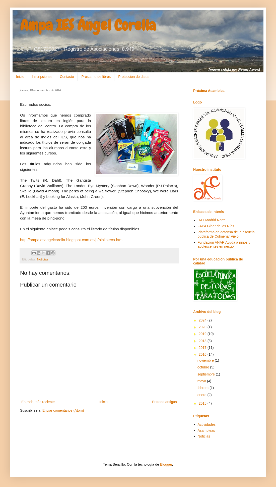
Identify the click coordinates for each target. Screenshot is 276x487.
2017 (203, 348)
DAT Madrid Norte (212, 220)
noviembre (206, 360)
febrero (203, 388)
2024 (203, 320)
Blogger (166, 464)
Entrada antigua (164, 402)
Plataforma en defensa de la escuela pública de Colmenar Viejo (226, 234)
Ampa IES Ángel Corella (88, 25)
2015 (203, 403)
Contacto (67, 77)
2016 (203, 354)
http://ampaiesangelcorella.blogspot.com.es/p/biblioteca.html (71, 240)
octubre (203, 367)
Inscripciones (42, 77)
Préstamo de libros (96, 77)
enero (202, 395)
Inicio (20, 77)
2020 (203, 327)
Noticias (42, 259)
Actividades (207, 424)
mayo (202, 381)
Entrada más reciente (38, 402)
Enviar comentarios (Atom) (63, 410)
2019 (203, 334)
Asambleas (206, 430)
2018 (203, 341)
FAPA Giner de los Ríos (216, 226)
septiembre (206, 374)
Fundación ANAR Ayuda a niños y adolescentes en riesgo (224, 244)
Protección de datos (133, 77)
